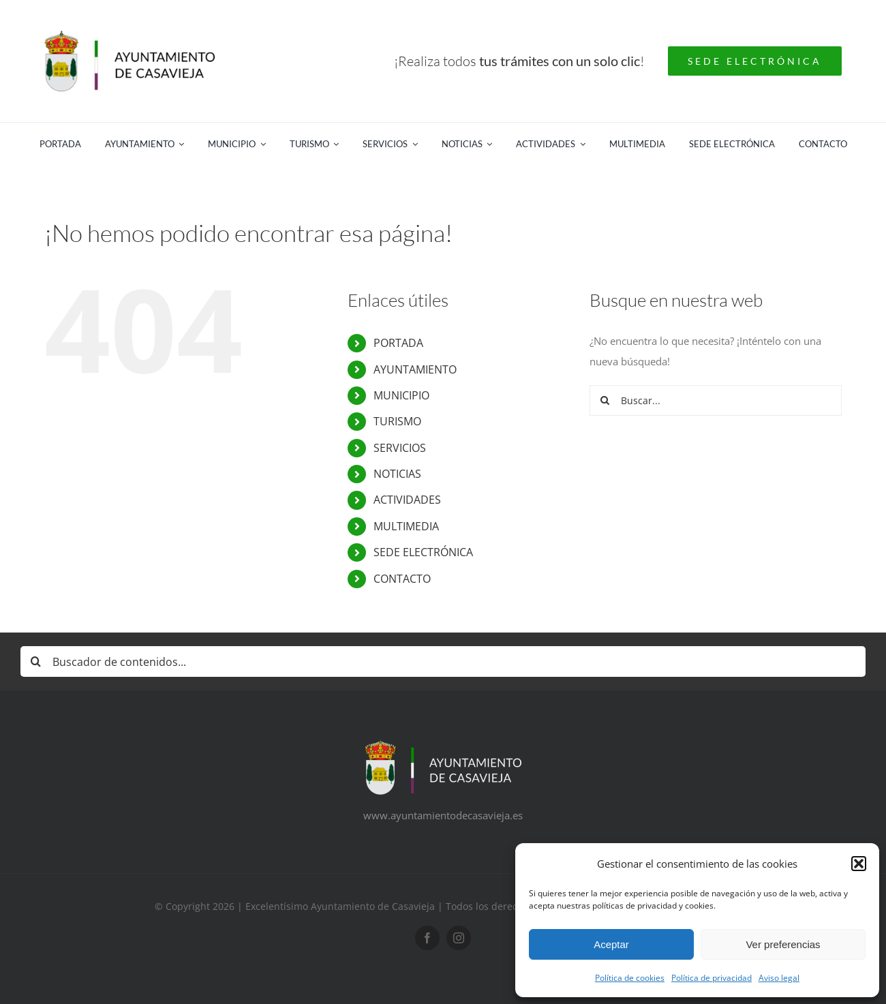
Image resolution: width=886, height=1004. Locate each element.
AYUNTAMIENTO (415, 369)
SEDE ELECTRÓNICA (423, 552)
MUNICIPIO (401, 395)
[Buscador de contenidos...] (443, 661)
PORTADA (398, 342)
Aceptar (611, 944)
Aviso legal (779, 978)
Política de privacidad (711, 978)
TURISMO (397, 421)
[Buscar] (605, 400)
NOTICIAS (397, 473)
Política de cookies (629, 978)
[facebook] (427, 938)
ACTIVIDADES (407, 499)
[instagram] (458, 938)
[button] (859, 863)
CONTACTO (402, 578)
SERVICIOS (399, 447)
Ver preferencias (783, 944)
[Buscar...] (716, 400)
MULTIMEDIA (406, 526)
